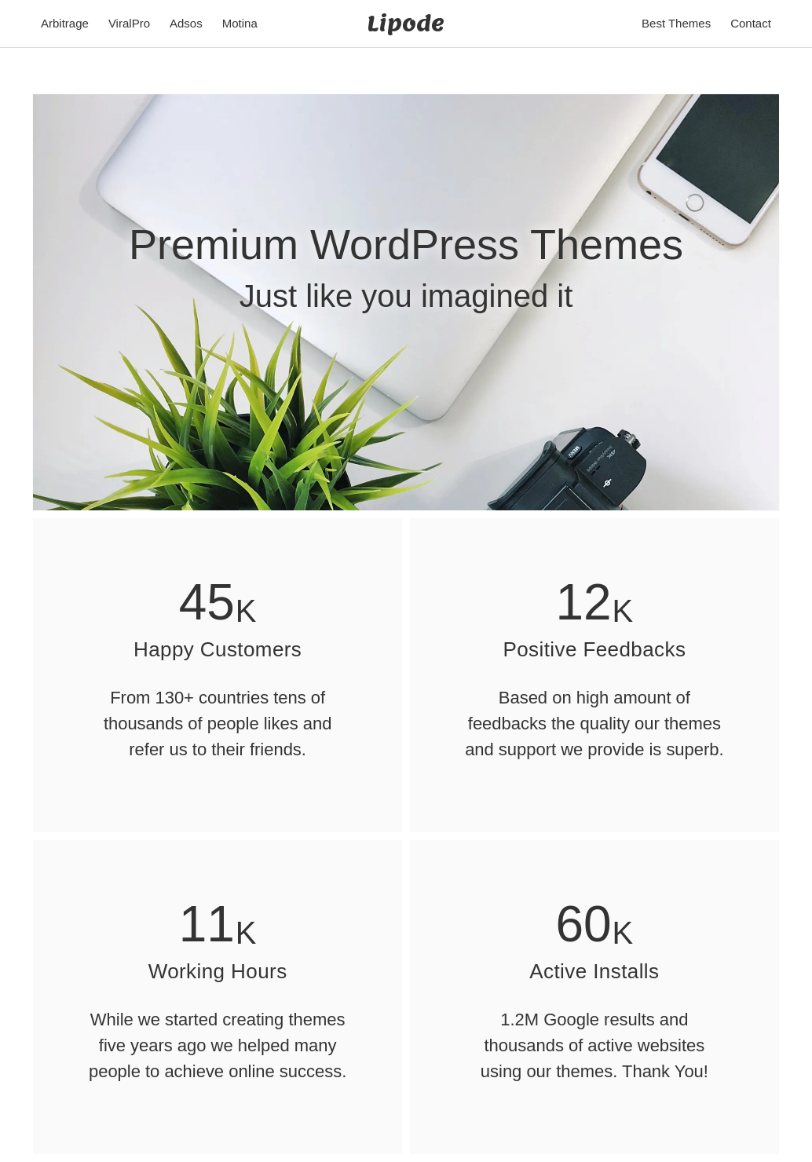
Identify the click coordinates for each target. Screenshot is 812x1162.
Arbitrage (65, 23)
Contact (750, 23)
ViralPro (129, 23)
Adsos (186, 23)
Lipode (405, 23)
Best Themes (676, 23)
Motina (240, 23)
